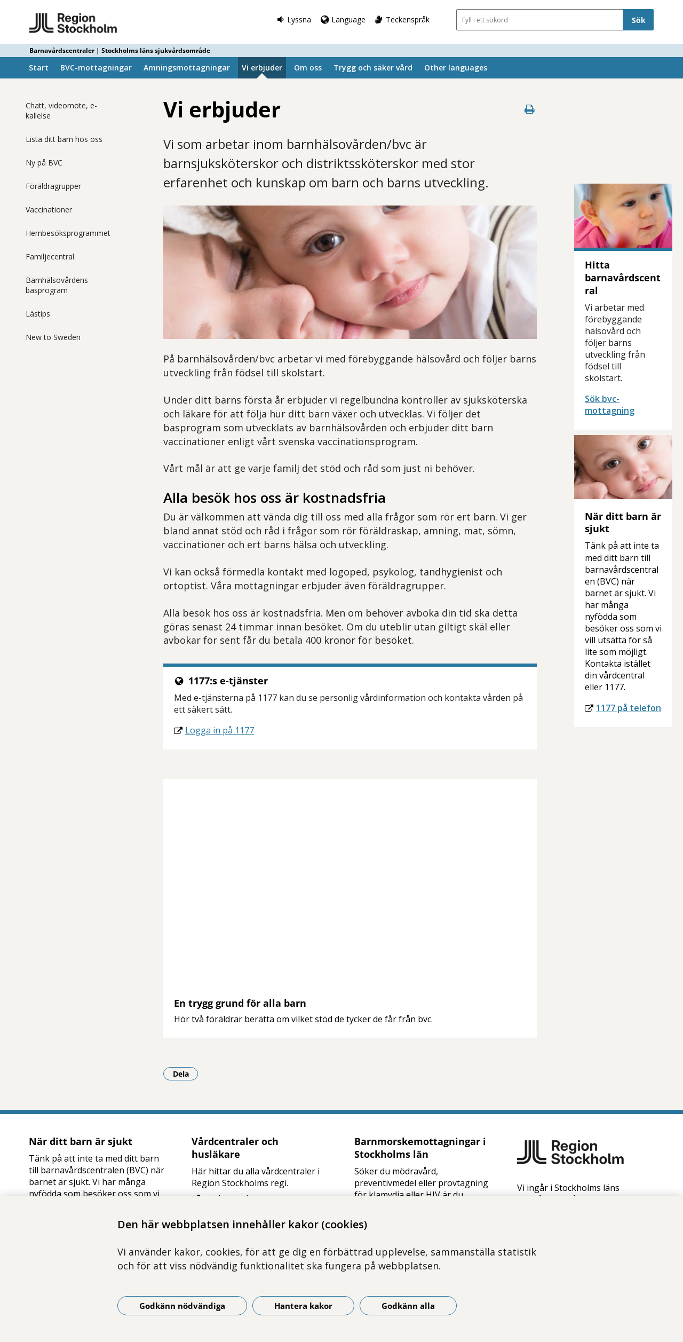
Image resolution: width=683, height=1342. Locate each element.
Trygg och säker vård (372, 67)
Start (39, 67)
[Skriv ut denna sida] (529, 109)
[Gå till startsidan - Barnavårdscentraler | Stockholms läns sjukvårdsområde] (73, 23)
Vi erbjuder (262, 67)
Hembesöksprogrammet (68, 233)
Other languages (455, 67)
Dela (185, 1073)
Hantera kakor (303, 1305)
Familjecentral (50, 256)
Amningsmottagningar (187, 67)
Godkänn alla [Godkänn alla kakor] (408, 1305)
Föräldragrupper (53, 186)
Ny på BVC (44, 162)
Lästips (38, 314)
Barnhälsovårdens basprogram (57, 285)
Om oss (308, 67)
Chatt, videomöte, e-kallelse (61, 110)
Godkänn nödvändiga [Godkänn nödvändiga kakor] (182, 1305)
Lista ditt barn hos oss (64, 139)
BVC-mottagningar (96, 67)
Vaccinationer (49, 209)
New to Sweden (53, 337)
